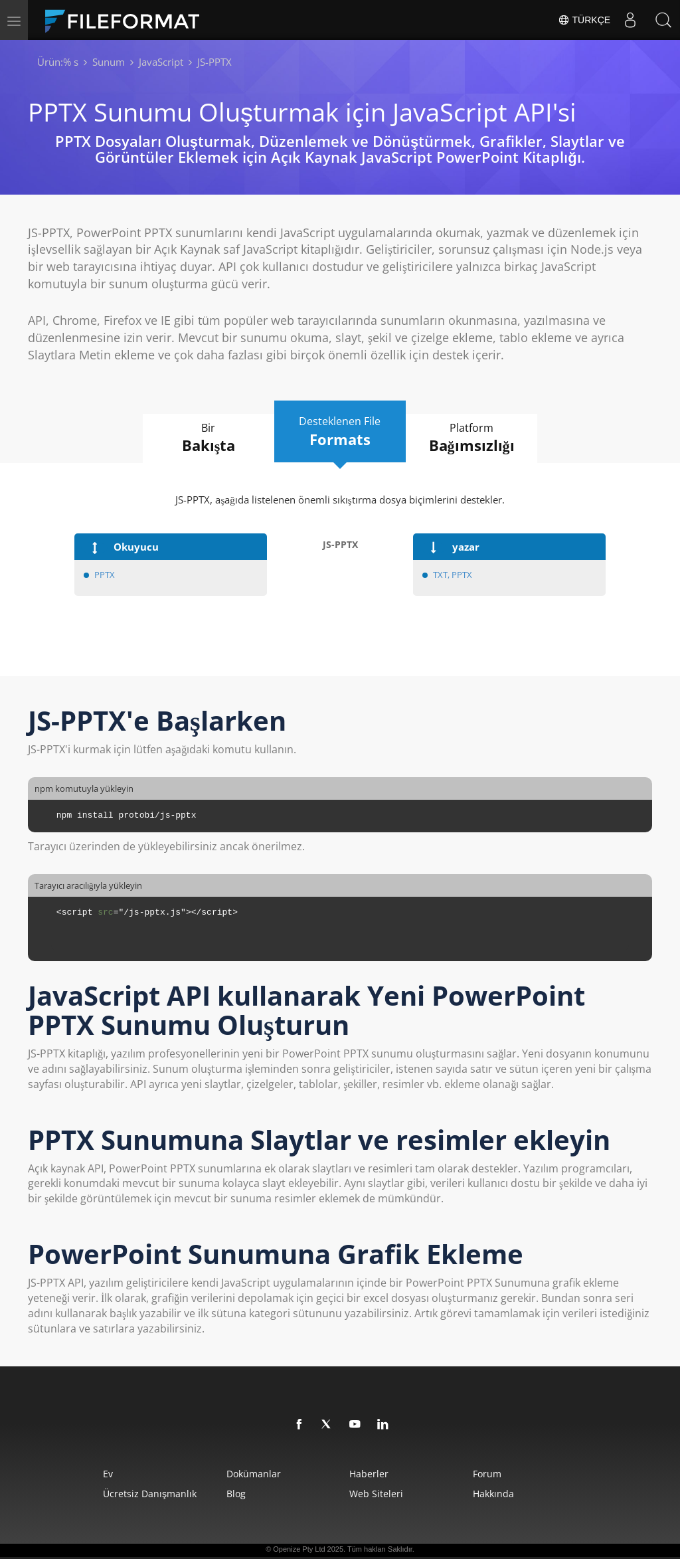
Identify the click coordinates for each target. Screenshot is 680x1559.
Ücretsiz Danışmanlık (147, 1493)
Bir (207, 438)
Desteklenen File (340, 432)
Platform (473, 438)
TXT (440, 575)
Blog (234, 1493)
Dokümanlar (252, 1473)
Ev (105, 1473)
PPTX (104, 575)
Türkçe (584, 20)
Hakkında (495, 1493)
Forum (489, 1473)
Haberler (369, 1473)
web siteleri (377, 1493)
